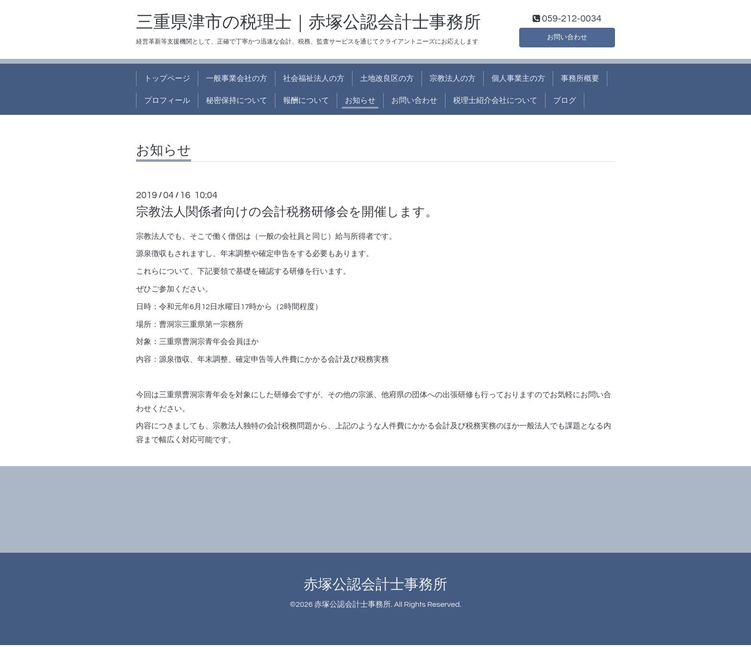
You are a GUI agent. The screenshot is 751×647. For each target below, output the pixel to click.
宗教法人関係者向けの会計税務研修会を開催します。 (287, 214)
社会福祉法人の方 (313, 80)
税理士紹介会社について (495, 103)
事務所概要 (580, 80)
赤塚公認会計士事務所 (375, 586)
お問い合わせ (567, 38)
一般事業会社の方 (236, 80)
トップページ (167, 80)
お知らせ (360, 103)
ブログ (564, 103)
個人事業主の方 (518, 80)
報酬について (306, 103)
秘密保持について (236, 103)
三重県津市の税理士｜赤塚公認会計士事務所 (308, 24)
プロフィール (167, 103)
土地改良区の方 (387, 80)
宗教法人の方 (453, 80)
